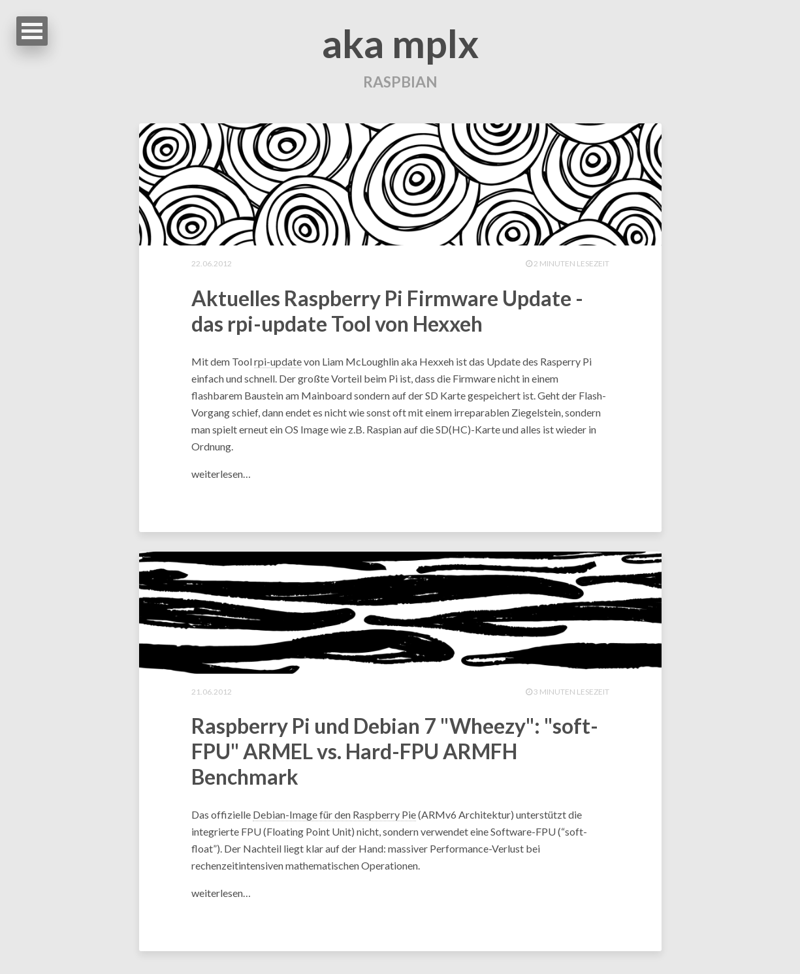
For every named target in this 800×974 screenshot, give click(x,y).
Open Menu (32, 31)
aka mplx (400, 43)
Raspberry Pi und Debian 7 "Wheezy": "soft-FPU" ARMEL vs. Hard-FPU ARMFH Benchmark (394, 754)
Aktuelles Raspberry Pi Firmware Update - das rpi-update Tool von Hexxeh (387, 312)
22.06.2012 (211, 265)
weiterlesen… (221, 475)
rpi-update (278, 363)
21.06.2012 (211, 694)
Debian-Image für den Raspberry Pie (334, 817)
